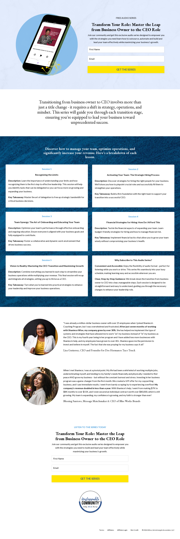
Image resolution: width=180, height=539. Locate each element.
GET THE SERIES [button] (126, 69)
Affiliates (110, 533)
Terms (101, 533)
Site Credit (134, 533)
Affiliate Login (122, 533)
